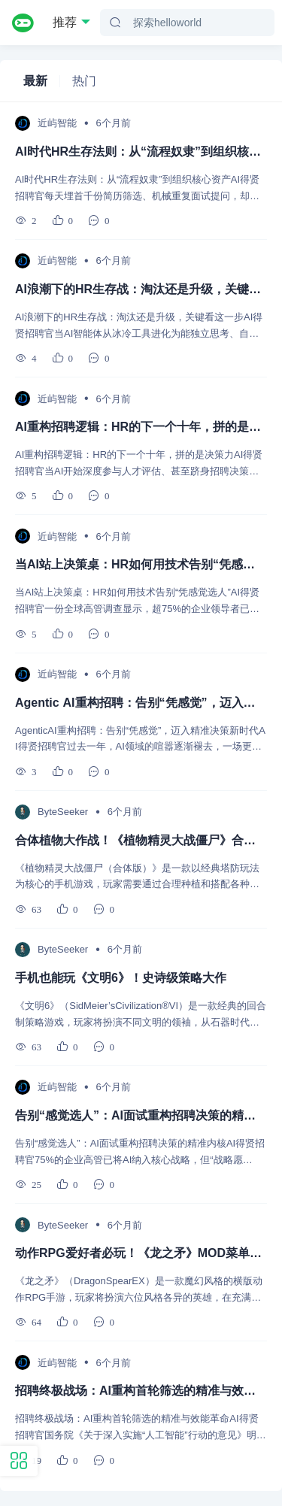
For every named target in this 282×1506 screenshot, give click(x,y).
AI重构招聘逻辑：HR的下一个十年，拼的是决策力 (141, 426)
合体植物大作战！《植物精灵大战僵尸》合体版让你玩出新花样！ (141, 840)
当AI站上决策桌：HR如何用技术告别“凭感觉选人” (141, 564)
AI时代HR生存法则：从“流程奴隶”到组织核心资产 (141, 151)
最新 (35, 80)
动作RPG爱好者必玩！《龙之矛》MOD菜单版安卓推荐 (141, 1253)
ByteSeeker (63, 811)
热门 (84, 80)
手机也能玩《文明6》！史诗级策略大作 (120, 977)
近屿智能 (57, 123)
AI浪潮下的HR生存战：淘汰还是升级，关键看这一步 (141, 289)
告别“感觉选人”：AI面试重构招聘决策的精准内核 (141, 1115)
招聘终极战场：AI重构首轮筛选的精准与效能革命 (141, 1390)
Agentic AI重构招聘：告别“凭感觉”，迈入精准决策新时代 (141, 702)
